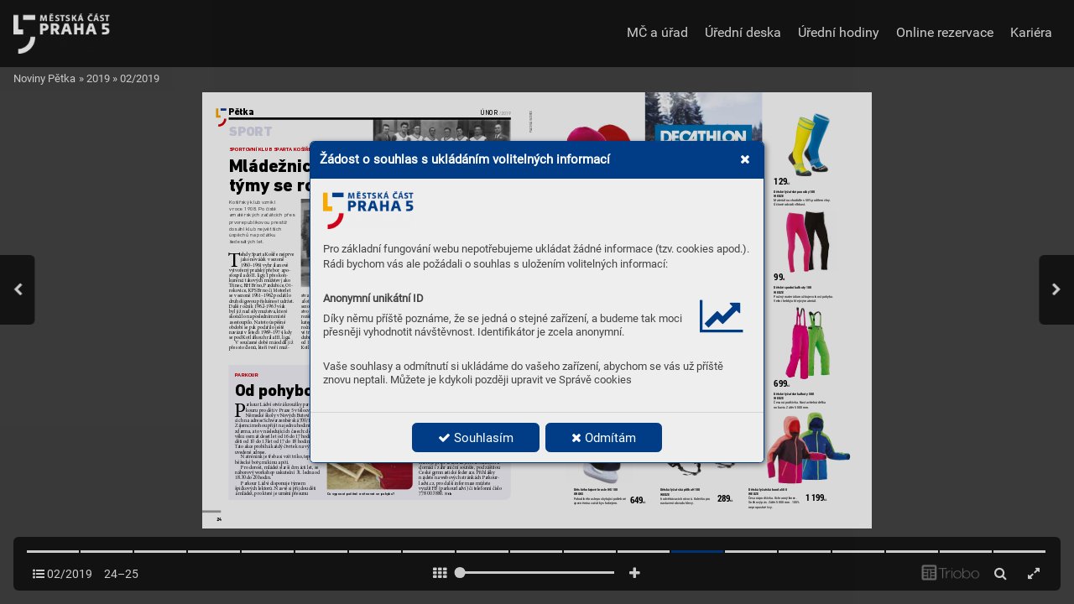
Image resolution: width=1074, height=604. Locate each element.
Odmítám (603, 437)
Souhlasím (476, 437)
